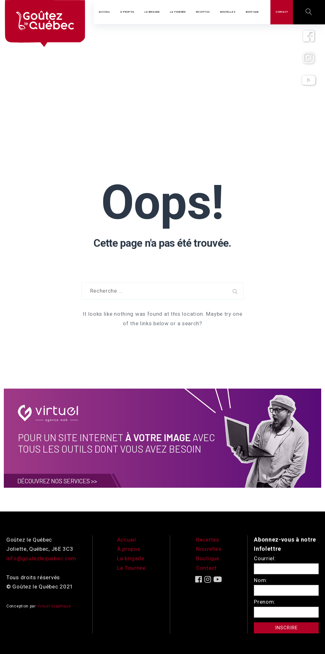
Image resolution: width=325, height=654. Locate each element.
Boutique (207, 558)
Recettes (207, 540)
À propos (129, 549)
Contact (206, 568)
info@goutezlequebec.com (41, 558)
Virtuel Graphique (54, 606)
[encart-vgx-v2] (162, 438)
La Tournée (131, 568)
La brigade (130, 558)
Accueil (126, 540)
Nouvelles (208, 549)
